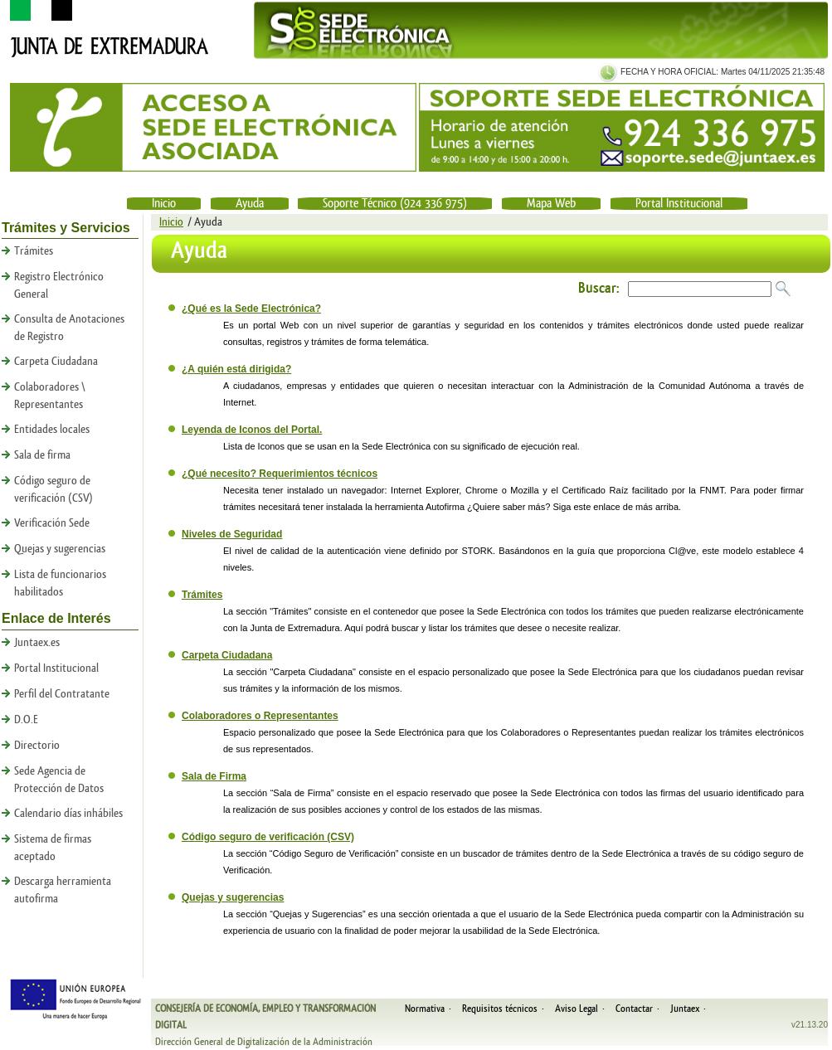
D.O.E (26, 720)
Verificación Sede (52, 523)
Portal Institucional (679, 203)
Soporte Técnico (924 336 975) (395, 203)
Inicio (164, 203)
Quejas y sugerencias (59, 549)
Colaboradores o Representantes (260, 716)
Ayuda (250, 203)
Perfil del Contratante (61, 694)
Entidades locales (52, 429)
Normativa (425, 1009)
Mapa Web (551, 203)
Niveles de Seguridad (232, 534)
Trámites (33, 251)
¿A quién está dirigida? (236, 369)
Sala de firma (42, 455)
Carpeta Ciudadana (56, 361)
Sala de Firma (214, 776)
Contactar (634, 1009)
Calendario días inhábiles (68, 813)
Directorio (37, 745)
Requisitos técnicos (500, 1009)
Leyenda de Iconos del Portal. (252, 429)
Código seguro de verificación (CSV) (268, 837)
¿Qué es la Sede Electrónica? (251, 308)
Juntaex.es (37, 643)
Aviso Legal (576, 1009)
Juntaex (684, 1009)
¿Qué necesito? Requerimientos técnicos (279, 473)
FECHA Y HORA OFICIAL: (668, 71)
